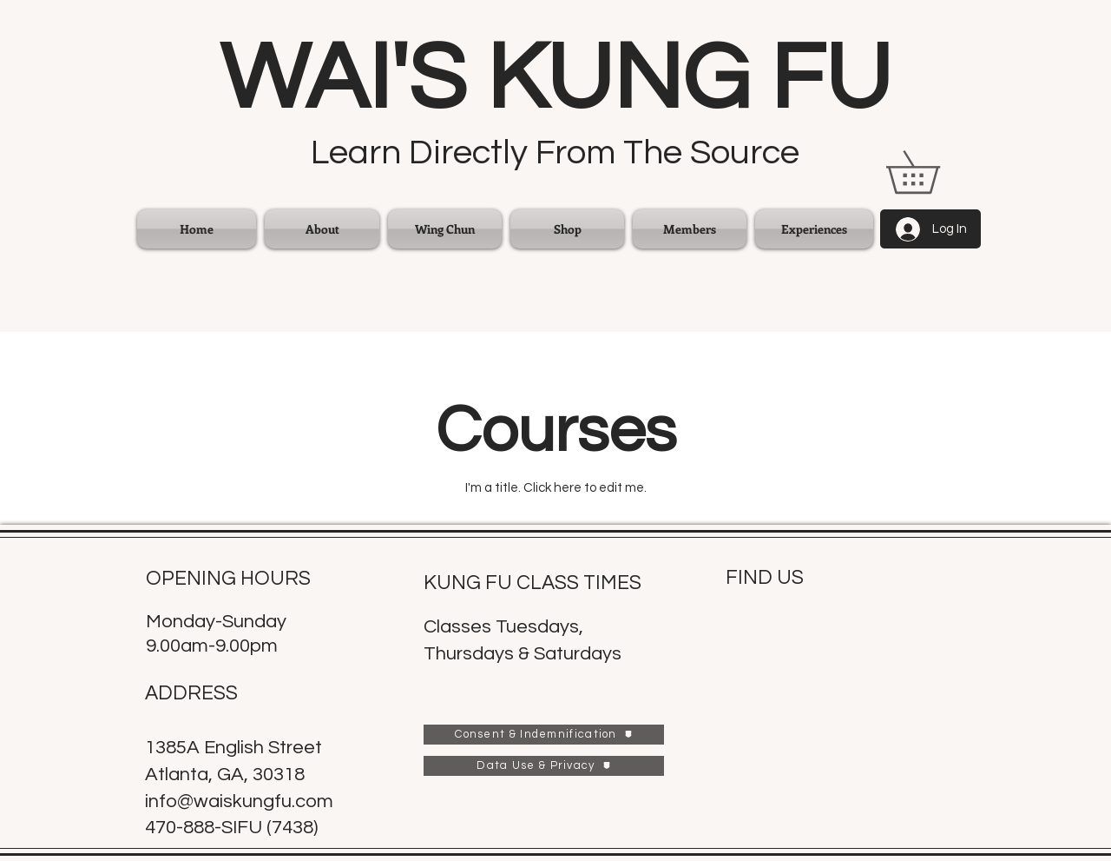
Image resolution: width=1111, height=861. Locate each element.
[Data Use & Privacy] (544, 766)
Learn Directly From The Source (555, 152)
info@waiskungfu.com (239, 801)
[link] (933, 172)
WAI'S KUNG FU (555, 79)
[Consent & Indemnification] (544, 735)
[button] (445, 228)
